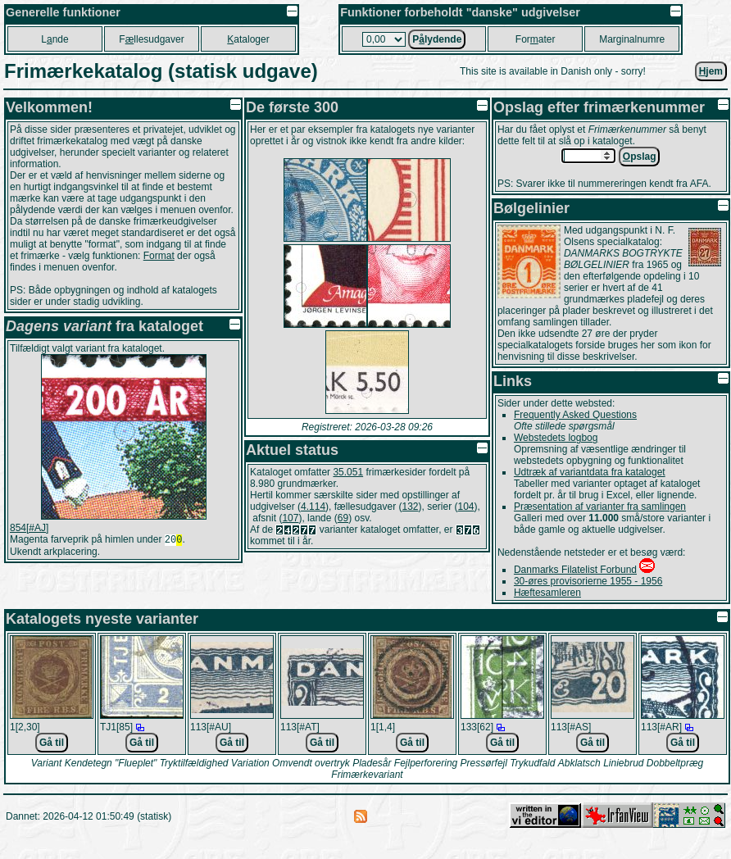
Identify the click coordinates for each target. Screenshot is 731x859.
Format (159, 255)
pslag (639, 156)
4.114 (313, 506)
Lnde (54, 39)
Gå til (51, 742)
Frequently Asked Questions (575, 414)
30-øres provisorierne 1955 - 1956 (588, 581)
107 (290, 518)
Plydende (436, 39)
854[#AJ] (29, 528)
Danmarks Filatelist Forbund (575, 569)
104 (466, 506)
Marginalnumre (632, 39)
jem (711, 71)
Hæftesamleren (547, 592)
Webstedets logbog (556, 437)
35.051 (348, 472)
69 (343, 518)
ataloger (248, 39)
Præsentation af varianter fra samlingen (600, 506)
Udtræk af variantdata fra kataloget (589, 472)
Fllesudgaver (151, 39)
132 (410, 506)
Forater (535, 39)
